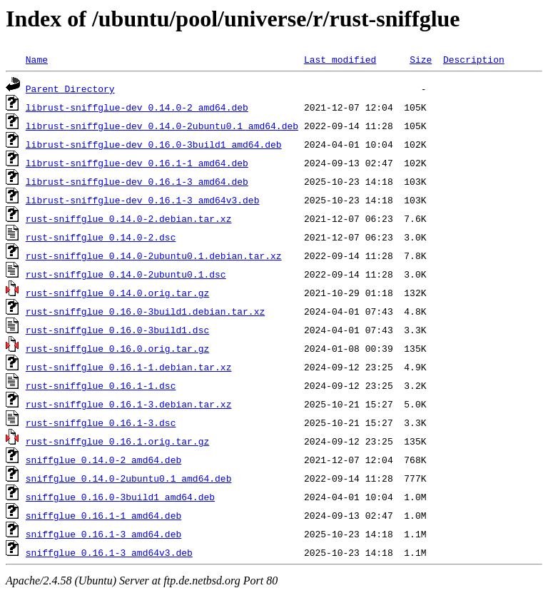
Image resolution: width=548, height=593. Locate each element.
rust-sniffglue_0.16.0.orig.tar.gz (117, 348)
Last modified (340, 59)
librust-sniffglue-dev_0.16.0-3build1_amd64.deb (154, 144)
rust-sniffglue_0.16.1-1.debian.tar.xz (129, 366)
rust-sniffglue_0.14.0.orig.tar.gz (117, 292)
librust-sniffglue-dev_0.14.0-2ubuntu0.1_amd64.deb (162, 125)
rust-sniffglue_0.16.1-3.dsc (101, 422)
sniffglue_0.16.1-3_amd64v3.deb (109, 552)
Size (421, 59)
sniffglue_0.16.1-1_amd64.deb (103, 515)
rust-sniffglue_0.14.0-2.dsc (101, 236)
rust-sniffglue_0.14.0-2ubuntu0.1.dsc (126, 274)
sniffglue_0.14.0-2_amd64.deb (103, 459)
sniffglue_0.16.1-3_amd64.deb (103, 533)
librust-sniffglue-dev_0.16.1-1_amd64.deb (137, 162)
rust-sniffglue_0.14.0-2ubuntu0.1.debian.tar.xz (154, 255)
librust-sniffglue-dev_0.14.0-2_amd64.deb (137, 107)
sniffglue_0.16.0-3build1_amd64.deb (120, 496)
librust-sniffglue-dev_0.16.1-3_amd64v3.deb (143, 199)
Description (473, 59)
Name (37, 59)
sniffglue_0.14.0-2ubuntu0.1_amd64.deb (129, 478)
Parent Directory (70, 88)
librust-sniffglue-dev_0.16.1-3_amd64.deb (137, 181)
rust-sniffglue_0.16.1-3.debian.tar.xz (129, 403)
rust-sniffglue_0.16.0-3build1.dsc (117, 329)
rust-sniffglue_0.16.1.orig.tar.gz (117, 441)
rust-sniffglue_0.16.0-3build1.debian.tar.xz (145, 311)
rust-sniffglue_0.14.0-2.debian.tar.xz (129, 218)
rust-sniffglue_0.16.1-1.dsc (101, 385)
